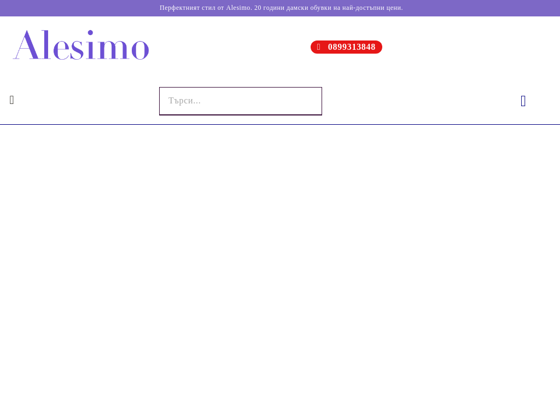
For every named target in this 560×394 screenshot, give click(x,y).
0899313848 (352, 46)
